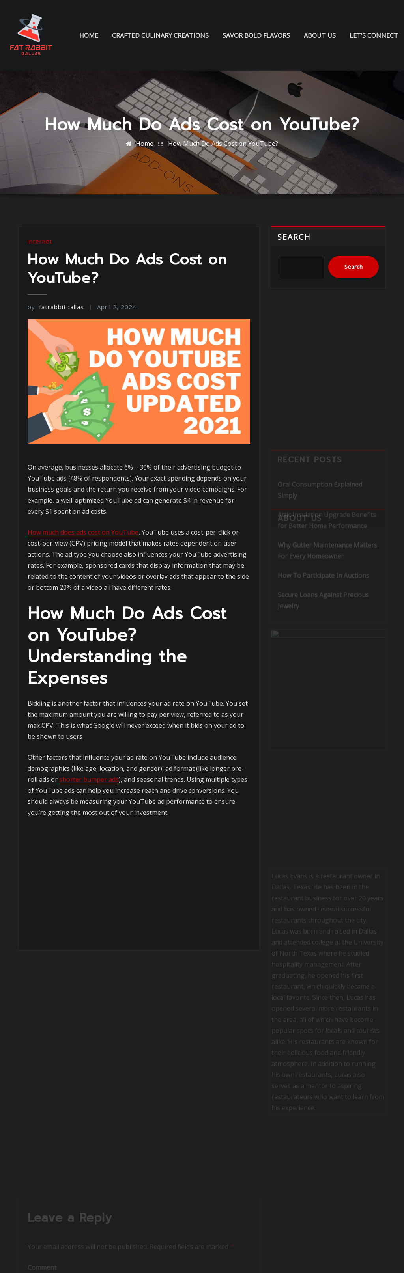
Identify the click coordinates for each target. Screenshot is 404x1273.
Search (294, 236)
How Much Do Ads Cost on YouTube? (223, 143)
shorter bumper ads (89, 779)
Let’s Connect (374, 35)
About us (320, 35)
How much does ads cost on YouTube (83, 532)
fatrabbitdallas (56, 307)
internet (40, 241)
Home (88, 35)
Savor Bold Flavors (256, 35)
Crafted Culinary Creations (160, 35)
